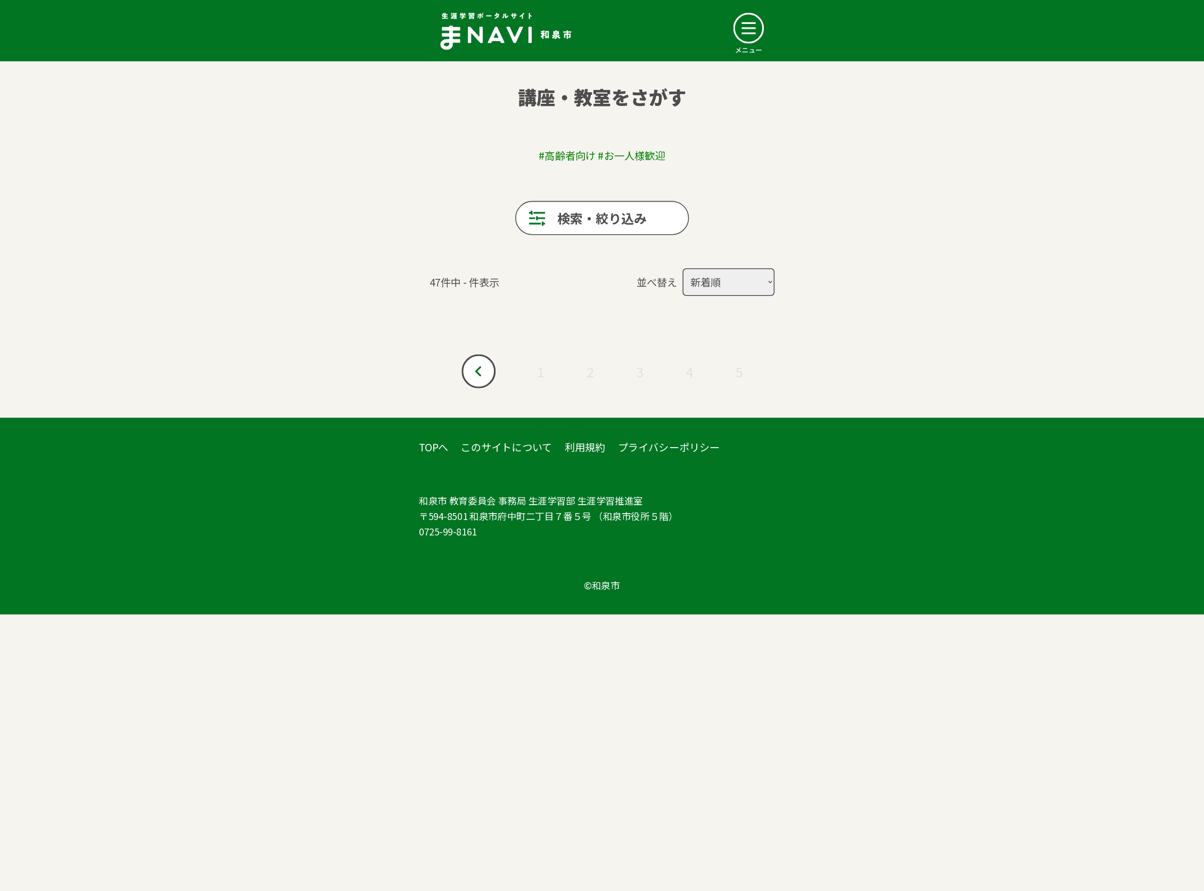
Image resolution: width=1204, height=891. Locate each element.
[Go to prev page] (478, 371)
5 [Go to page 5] (739, 372)
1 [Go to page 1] (541, 372)
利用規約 (585, 446)
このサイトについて (506, 446)
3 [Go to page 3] (640, 372)
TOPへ (433, 446)
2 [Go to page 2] (590, 372)
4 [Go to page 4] (689, 372)
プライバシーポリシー (669, 446)
